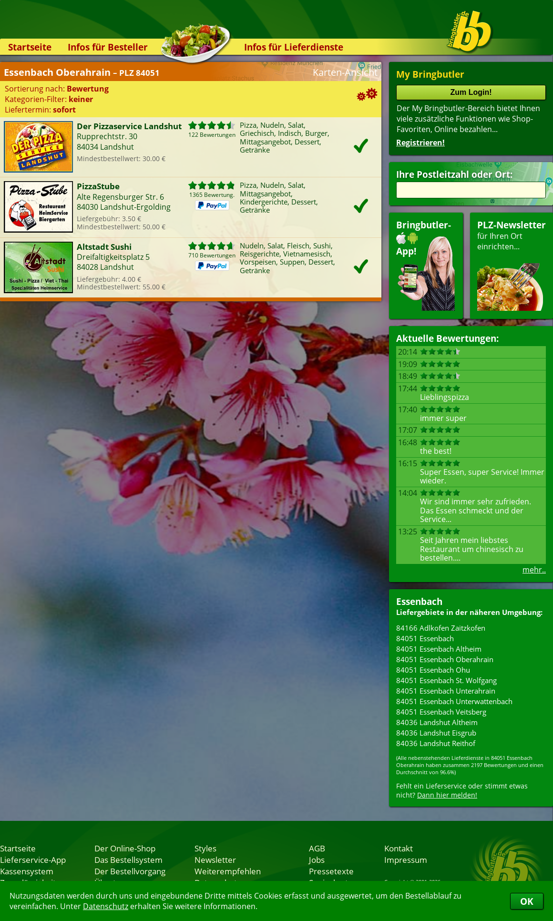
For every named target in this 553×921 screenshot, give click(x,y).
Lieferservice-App (33, 859)
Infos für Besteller (108, 47)
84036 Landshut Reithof (435, 743)
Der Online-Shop (124, 848)
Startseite (29, 47)
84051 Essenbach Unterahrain (445, 691)
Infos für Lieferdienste (293, 47)
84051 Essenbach (425, 638)
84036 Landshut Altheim (437, 722)
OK (526, 901)
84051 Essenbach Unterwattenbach (454, 701)
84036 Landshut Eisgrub (436, 732)
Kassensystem (26, 871)
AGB (317, 848)
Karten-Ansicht (345, 72)
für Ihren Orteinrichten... (511, 265)
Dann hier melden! (447, 794)
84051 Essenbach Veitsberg (441, 711)
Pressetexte (331, 871)
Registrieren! (420, 142)
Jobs (317, 859)
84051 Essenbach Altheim (438, 649)
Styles (205, 848)
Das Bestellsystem (128, 859)
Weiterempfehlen (228, 871)
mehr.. (534, 569)
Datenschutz (105, 906)
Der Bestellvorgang (129, 871)
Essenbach (419, 601)
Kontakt (398, 848)
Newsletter (215, 859)
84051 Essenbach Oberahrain (444, 659)
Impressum (405, 859)
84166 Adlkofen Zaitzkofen (440, 628)
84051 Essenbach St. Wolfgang (446, 680)
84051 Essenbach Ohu (433, 670)
